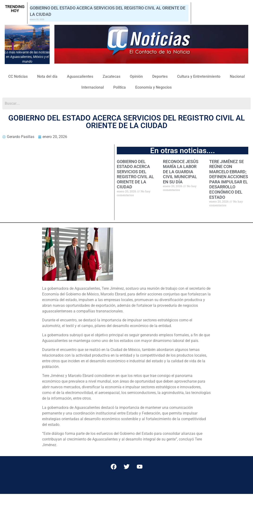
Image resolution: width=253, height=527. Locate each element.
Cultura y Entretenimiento (198, 76)
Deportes (160, 76)
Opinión (136, 76)
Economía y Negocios (153, 87)
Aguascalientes (80, 76)
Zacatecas (111, 76)
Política (119, 87)
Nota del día (47, 76)
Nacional (237, 76)
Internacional (92, 87)
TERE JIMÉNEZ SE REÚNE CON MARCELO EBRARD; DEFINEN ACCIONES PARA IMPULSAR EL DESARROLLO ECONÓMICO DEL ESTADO (228, 179)
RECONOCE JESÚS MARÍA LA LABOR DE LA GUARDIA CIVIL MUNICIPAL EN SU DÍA (180, 171)
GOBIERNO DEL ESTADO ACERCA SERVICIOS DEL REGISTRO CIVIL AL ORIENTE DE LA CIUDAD (135, 174)
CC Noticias (18, 76)
